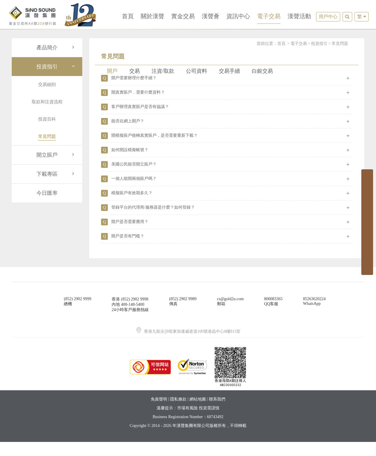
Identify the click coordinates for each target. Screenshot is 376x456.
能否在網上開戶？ (127, 135)
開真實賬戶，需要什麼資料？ (138, 106)
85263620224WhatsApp (314, 315)
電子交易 (269, 16)
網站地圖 (197, 413)
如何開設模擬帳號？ (129, 164)
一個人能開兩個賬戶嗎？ (134, 192)
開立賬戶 (56, 155)
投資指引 (56, 67)
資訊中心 (238, 16)
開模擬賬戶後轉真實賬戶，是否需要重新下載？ (154, 149)
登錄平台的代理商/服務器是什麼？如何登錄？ (153, 221)
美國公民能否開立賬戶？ (134, 178)
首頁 (128, 16)
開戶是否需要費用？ (129, 236)
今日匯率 (47, 193)
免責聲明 (159, 413)
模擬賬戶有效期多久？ (131, 207)
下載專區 (56, 174)
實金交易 (183, 16)
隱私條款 (178, 413)
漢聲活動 (299, 16)
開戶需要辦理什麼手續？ (134, 92)
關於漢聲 (152, 16)
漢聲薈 (210, 16)
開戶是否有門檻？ (127, 250)
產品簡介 (56, 47)
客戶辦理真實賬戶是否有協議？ (140, 121)
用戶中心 (328, 16)
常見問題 (340, 43)
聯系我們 (217, 413)
